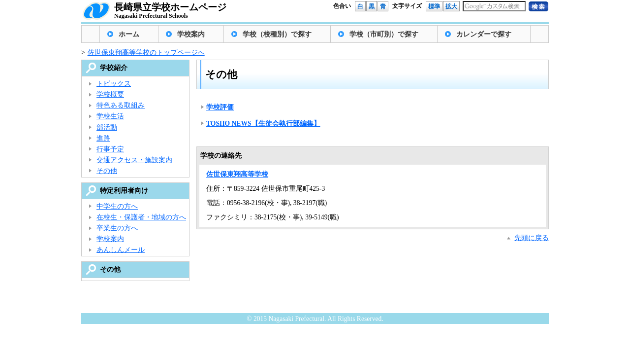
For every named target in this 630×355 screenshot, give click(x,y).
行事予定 (110, 149)
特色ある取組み (120, 105)
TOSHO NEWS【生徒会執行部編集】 (263, 123)
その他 (106, 171)
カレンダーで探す (483, 34)
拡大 (451, 6)
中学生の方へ (117, 206)
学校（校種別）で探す (277, 34)
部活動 (106, 127)
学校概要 (110, 94)
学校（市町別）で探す (383, 34)
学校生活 (110, 116)
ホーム (129, 34)
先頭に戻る (531, 238)
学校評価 (220, 107)
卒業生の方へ (117, 228)
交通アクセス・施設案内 (134, 160)
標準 (434, 6)
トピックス (113, 83)
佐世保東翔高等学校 (237, 174)
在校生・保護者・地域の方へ (141, 217)
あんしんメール (120, 249)
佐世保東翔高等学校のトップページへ (146, 52)
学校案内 (191, 34)
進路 (103, 138)
